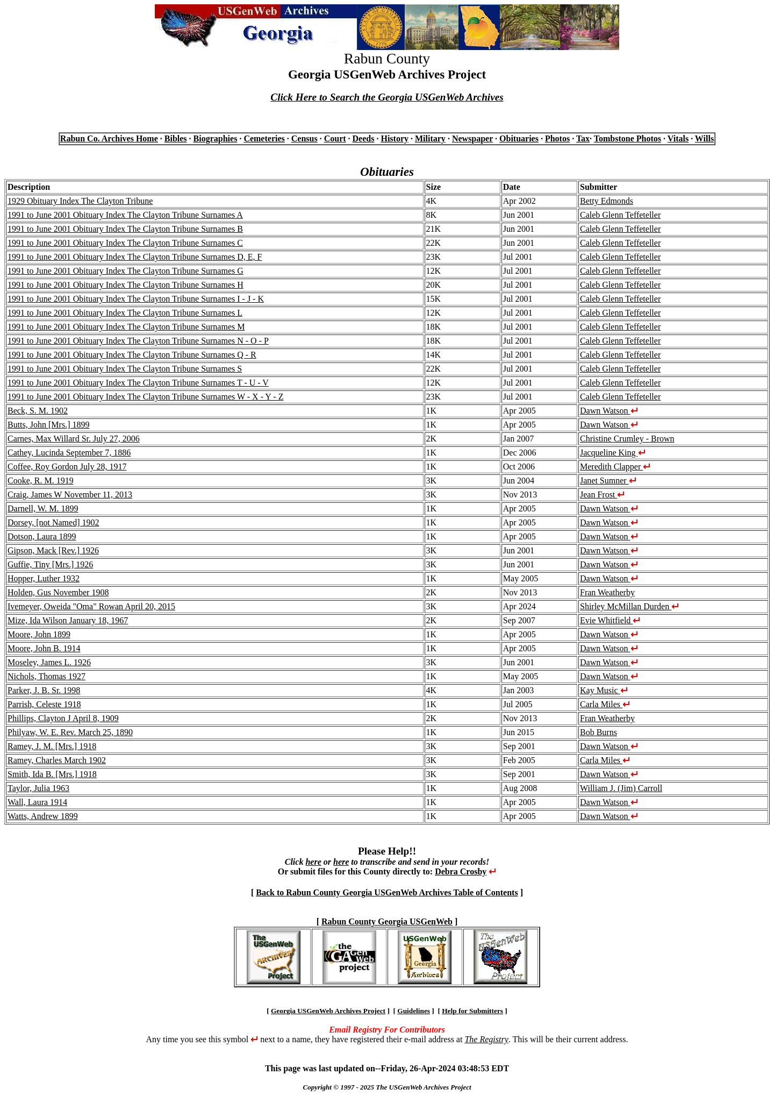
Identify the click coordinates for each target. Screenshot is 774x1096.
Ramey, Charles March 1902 (57, 760)
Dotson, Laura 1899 (42, 536)
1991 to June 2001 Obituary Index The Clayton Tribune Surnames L (125, 312)
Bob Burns (598, 732)
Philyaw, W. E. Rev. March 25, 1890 (70, 732)
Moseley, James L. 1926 (49, 662)
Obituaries (519, 138)
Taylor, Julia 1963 (38, 788)
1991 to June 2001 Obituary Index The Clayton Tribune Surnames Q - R (132, 354)
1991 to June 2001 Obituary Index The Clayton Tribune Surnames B (125, 228)
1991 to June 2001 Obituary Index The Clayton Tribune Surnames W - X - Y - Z (145, 396)
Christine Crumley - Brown (627, 438)
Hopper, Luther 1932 (44, 578)
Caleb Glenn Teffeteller (620, 214)
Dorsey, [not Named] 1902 (53, 522)
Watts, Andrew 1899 (43, 816)
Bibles (175, 138)
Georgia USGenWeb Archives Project (328, 1011)
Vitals (678, 138)
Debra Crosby (460, 871)
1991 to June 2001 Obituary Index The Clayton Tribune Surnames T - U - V (138, 382)
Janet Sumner (608, 480)
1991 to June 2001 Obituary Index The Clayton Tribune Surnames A (125, 214)
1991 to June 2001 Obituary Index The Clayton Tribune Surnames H (125, 284)
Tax (583, 138)
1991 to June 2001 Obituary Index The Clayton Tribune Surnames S (125, 368)
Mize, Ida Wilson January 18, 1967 (68, 620)
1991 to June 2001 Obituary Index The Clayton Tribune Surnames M (126, 326)
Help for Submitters (472, 1011)
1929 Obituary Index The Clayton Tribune (80, 200)
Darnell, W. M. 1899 (43, 508)
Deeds (364, 138)
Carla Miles (605, 704)
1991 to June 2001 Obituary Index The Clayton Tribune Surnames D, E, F (135, 256)
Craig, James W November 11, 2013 (70, 494)
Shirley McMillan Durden (629, 606)
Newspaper (472, 138)
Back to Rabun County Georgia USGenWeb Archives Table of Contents (387, 892)
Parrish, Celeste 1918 (44, 704)
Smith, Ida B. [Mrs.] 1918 (52, 774)
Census (304, 138)
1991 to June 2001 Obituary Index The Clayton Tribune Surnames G (125, 270)
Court (335, 138)
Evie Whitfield (610, 620)
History (394, 138)
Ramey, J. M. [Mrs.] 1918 (52, 746)
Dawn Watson (609, 410)
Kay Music (604, 690)
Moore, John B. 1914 (44, 648)
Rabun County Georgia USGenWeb (387, 921)
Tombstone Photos (627, 138)
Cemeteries (263, 138)
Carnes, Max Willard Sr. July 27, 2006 (74, 438)
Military (430, 138)
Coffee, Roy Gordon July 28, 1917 (67, 466)
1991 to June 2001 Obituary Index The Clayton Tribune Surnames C (125, 242)
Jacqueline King (613, 452)
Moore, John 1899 (39, 634)
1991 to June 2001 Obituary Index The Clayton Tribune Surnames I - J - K (136, 298)
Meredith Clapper (615, 466)
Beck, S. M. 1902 (38, 410)
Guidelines (413, 1011)
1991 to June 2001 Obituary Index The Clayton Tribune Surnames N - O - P (138, 340)
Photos (557, 138)
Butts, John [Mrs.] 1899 (48, 424)
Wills (704, 138)
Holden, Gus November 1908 (58, 592)
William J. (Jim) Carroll (621, 788)
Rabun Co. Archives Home (109, 138)
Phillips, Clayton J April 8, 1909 (63, 718)
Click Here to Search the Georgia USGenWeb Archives (386, 97)
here (313, 861)
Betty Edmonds (606, 200)
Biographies (216, 138)
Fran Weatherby (607, 592)
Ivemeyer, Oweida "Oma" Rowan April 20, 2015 (91, 606)
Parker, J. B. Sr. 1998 (44, 690)
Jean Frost (602, 494)
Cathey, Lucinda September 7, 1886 (69, 452)
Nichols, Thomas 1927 (46, 676)
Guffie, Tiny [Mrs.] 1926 (50, 564)
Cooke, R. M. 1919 (41, 480)
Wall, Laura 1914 (37, 802)
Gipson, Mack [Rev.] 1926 (53, 550)
